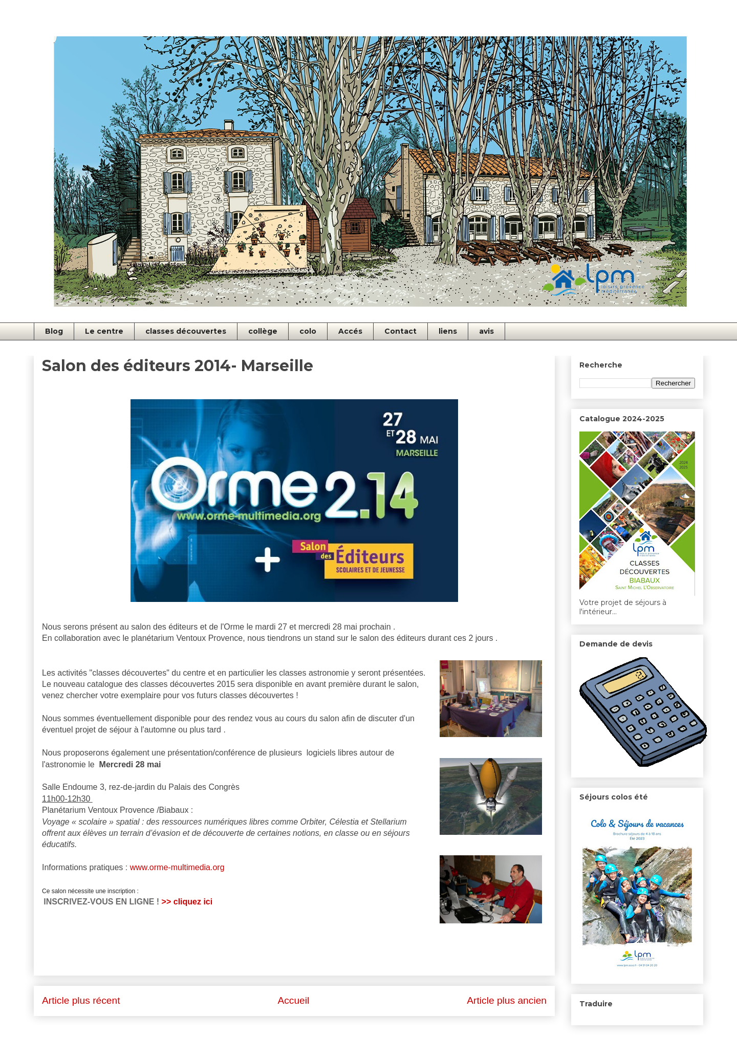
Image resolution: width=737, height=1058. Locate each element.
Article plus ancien (507, 1000)
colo (307, 331)
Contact (400, 331)
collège (262, 331)
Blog (54, 331)
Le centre (104, 331)
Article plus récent (81, 1000)
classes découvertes (185, 331)
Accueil (293, 1000)
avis (486, 331)
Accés (350, 331)
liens (448, 331)
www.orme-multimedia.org (178, 867)
